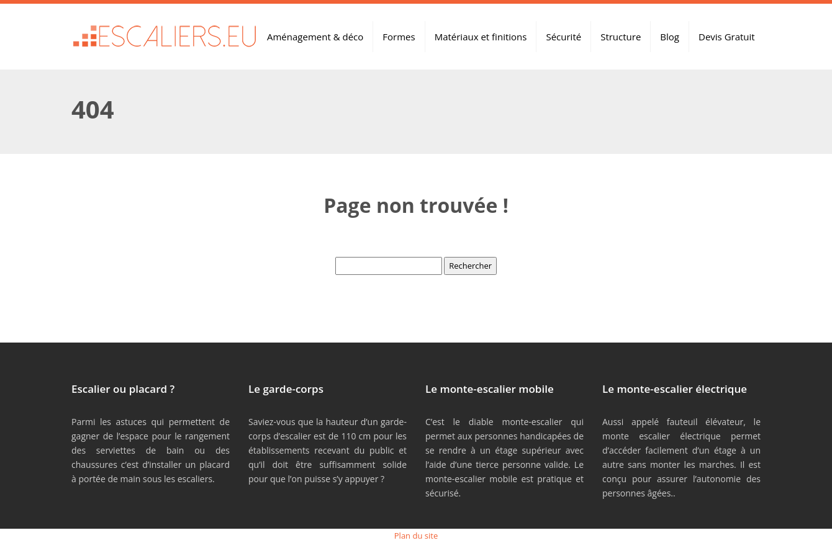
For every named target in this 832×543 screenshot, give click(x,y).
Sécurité (563, 36)
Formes (398, 36)
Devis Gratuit (727, 36)
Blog (669, 36)
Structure (620, 36)
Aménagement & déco (315, 36)
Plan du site (416, 535)
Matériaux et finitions (481, 36)
